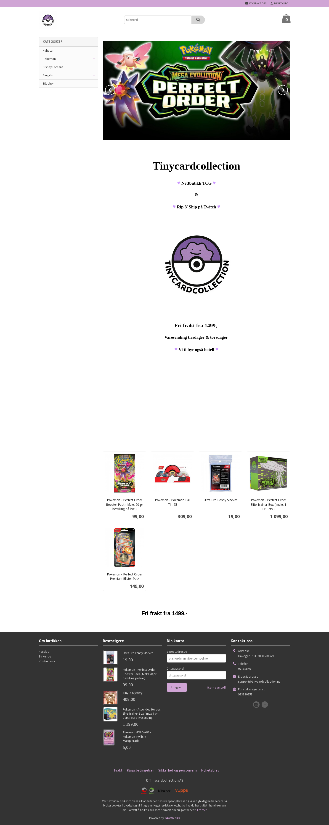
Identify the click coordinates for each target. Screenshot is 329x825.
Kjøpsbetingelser (140, 770)
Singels (48, 75)
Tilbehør (48, 83)
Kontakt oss (47, 661)
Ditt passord (175, 668)
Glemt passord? (216, 687)
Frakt (118, 770)
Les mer (202, 810)
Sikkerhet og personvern (177, 770)
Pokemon (49, 59)
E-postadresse (177, 651)
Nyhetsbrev (210, 770)
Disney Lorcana (53, 67)
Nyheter (48, 50)
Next (287, 89)
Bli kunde (45, 656)
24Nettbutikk (172, 818)
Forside (44, 651)
